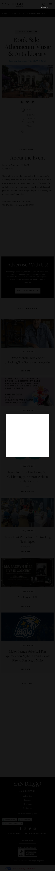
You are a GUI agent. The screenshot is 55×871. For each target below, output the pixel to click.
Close (44, 7)
